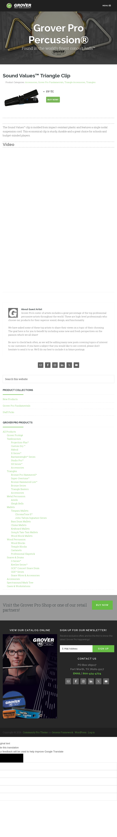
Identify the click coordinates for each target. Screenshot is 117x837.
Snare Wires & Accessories (25, 575)
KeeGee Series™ (19, 564)
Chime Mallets (18, 525)
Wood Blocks (18, 543)
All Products (9, 431)
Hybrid (14, 449)
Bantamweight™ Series (23, 456)
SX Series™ (16, 464)
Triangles (91, 82)
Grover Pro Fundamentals (50, 82)
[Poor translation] (16, 758)
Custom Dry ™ (18, 446)
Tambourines (14, 438)
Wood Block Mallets (21, 535)
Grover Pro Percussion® (19, 7)
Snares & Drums (15, 557)
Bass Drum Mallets (21, 521)
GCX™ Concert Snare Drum (25, 568)
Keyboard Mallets (20, 528)
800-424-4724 (92, 673)
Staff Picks (8, 412)
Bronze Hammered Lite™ (24, 481)
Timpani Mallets (19, 510)
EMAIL (77, 673)
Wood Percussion (16, 539)
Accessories (31, 82)
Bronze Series (18, 485)
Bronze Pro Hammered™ (24, 474)
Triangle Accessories (74, 82)
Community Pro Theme (35, 732)
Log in (91, 732)
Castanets (16, 550)
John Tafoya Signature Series (31, 517)
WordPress (80, 732)
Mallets (11, 507)
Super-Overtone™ (20, 478)
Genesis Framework (62, 732)
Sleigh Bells (17, 503)
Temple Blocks (19, 546)
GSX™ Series (17, 571)
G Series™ (16, 561)
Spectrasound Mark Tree (20, 582)
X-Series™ (16, 453)
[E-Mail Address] (76, 648)
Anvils (14, 499)
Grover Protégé (15, 435)
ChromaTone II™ (24, 514)
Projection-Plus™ (20, 442)
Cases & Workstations (18, 586)
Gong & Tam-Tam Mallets (24, 532)
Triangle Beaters (20, 489)
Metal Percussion (16, 496)
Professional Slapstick (23, 553)
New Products (10, 399)
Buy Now (102, 605)
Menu (107, 5)
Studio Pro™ (17, 460)
